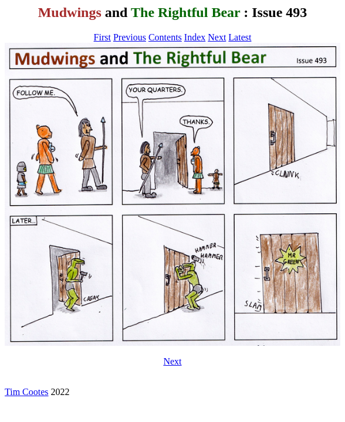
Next (217, 37)
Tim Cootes (27, 392)
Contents (165, 37)
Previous (129, 37)
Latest (239, 37)
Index (194, 37)
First (102, 37)
